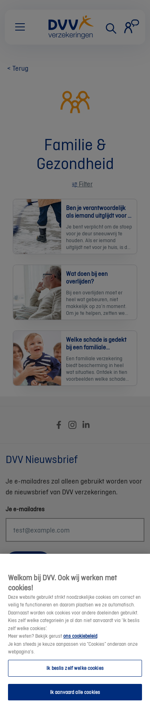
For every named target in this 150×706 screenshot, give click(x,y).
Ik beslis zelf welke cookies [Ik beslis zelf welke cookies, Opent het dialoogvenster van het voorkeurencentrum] (75, 673)
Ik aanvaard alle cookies (75, 697)
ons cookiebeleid (80, 641)
